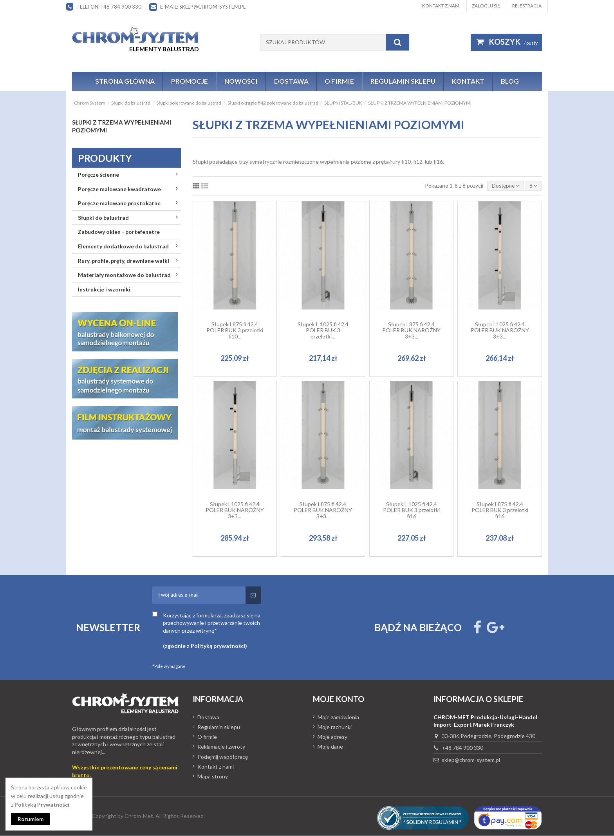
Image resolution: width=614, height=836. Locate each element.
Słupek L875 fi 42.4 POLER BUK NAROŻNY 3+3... (411, 330)
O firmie (207, 737)
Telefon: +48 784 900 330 (108, 7)
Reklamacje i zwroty (221, 747)
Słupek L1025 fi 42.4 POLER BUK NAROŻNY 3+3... (500, 330)
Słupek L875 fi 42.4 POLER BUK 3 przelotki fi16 (499, 510)
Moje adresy (332, 737)
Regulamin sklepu (218, 727)
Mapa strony (212, 777)
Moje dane (330, 747)
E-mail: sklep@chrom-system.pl (203, 7)
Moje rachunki (335, 727)
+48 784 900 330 (462, 748)
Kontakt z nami (441, 6)
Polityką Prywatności (41, 803)
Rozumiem (31, 819)
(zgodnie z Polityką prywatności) (205, 646)
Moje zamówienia (338, 718)
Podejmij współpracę (222, 757)
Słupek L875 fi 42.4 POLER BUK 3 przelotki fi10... (234, 330)
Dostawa (208, 718)
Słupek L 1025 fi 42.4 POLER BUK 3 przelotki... (323, 330)
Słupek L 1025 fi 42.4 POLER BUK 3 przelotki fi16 (411, 510)
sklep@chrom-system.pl (471, 760)
